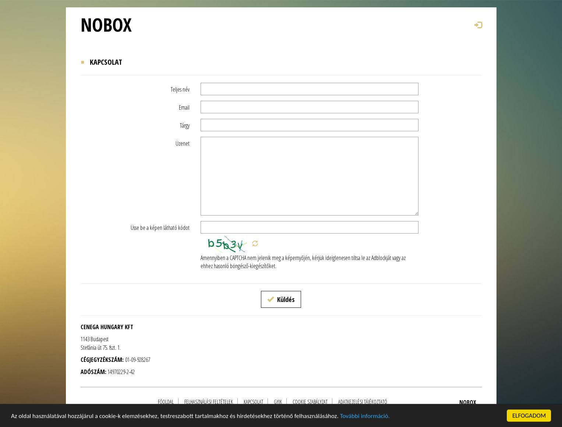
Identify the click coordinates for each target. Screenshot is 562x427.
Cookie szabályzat (310, 401)
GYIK (278, 401)
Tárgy (185, 125)
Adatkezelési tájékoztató (362, 401)
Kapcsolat (253, 401)
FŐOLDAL (166, 401)
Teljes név (180, 89)
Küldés (281, 299)
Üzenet (183, 143)
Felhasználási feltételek (208, 401)
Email (184, 107)
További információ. (365, 422)
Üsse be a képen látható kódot (160, 228)
